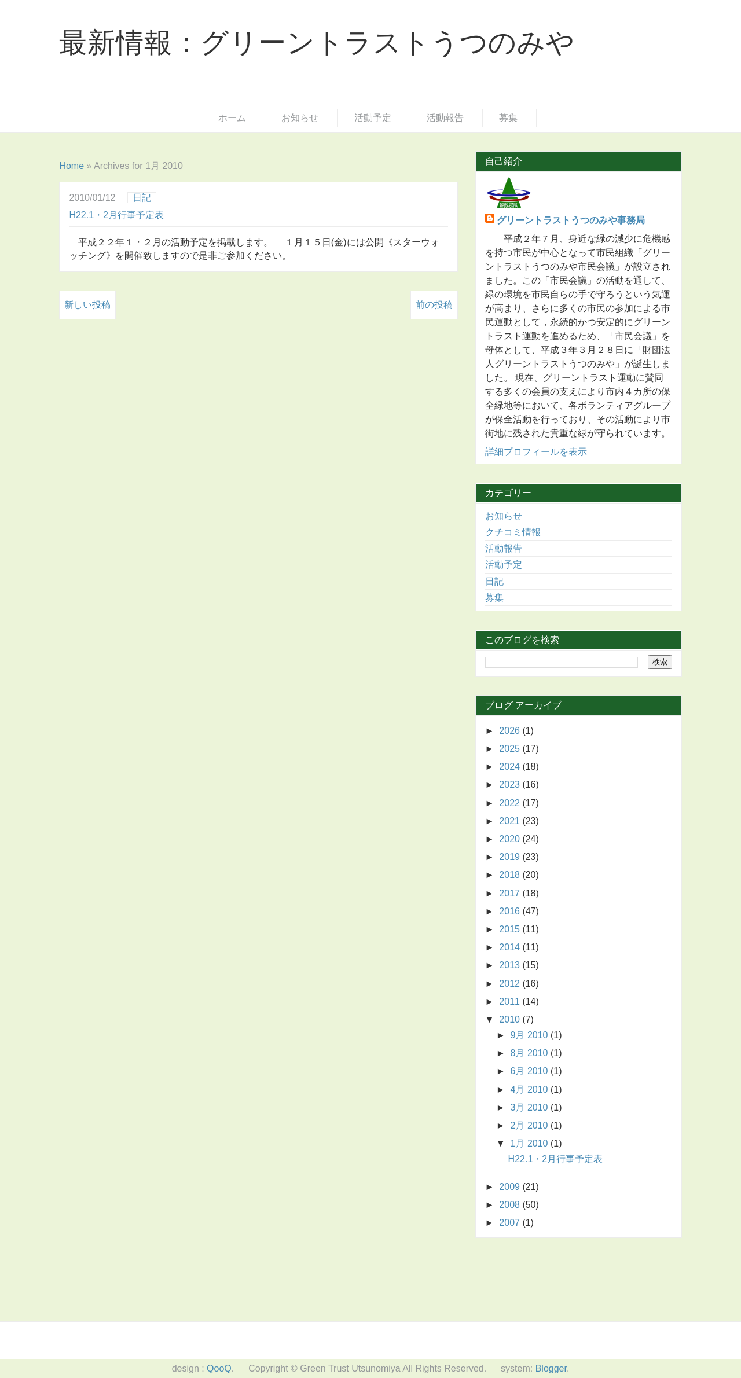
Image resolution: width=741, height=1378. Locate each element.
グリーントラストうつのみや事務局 (571, 220)
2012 (510, 984)
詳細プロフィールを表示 (536, 452)
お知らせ (299, 118)
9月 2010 (531, 1035)
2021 (510, 821)
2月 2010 (531, 1125)
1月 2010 (531, 1143)
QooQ (219, 1368)
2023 (510, 784)
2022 (510, 803)
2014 (510, 947)
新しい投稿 (87, 305)
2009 (510, 1187)
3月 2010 (531, 1107)
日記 (142, 198)
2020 (510, 839)
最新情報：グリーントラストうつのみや (316, 42)
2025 (510, 749)
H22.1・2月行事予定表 (116, 215)
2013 (510, 965)
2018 (510, 875)
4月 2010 (531, 1089)
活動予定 (372, 118)
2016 (510, 911)
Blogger (551, 1368)
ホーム (232, 118)
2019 (510, 857)
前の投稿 (434, 305)
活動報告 (445, 118)
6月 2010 (531, 1071)
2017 (510, 893)
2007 (510, 1223)
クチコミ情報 (513, 532)
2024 (510, 766)
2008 (510, 1205)
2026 (510, 731)
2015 (510, 929)
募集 (508, 118)
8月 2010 (531, 1053)
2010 (510, 1019)
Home (71, 166)
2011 (510, 1001)
